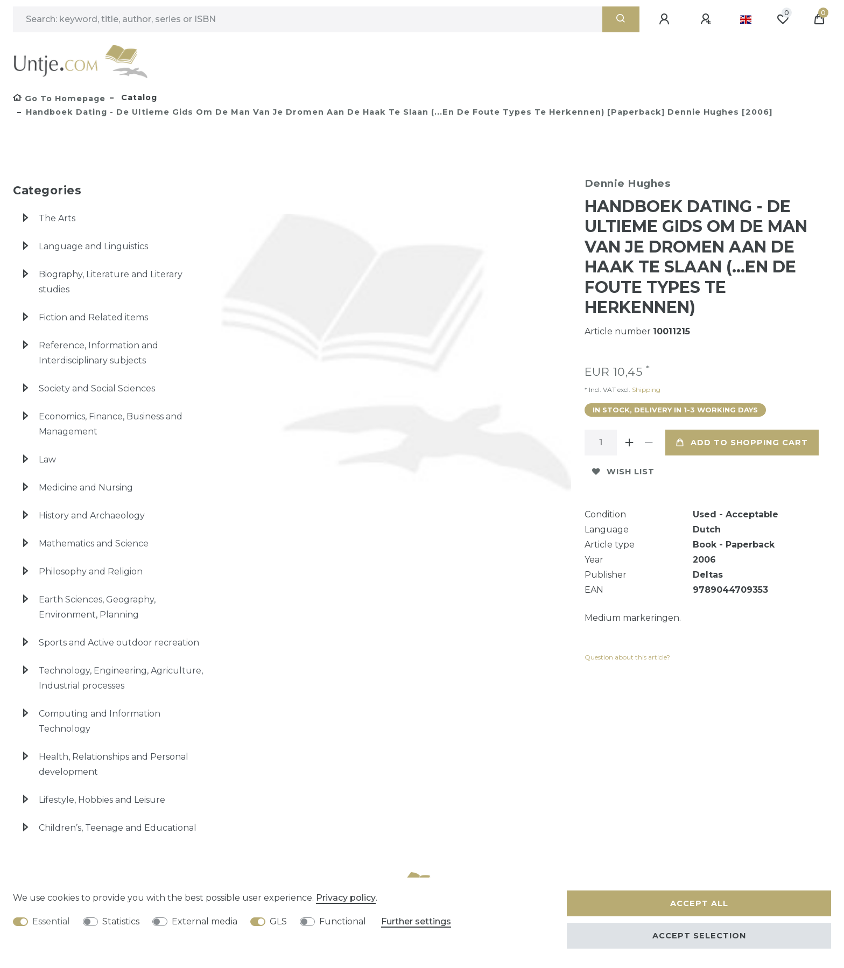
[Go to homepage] (59, 98)
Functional (342, 921)
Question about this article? (627, 657)
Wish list (623, 471)
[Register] (707, 19)
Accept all (699, 903)
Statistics (120, 921)
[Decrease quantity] (649, 442)
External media (204, 921)
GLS (278, 921)
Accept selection (699, 936)
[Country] (745, 19)
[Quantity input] (601, 442)
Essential (51, 921)
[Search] (620, 19)
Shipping (645, 389)
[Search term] (307, 19)
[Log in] (666, 19)
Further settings (416, 921)
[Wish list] (782, 19)
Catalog (137, 97)
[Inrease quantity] (629, 442)
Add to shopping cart (742, 442)
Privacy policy (346, 898)
